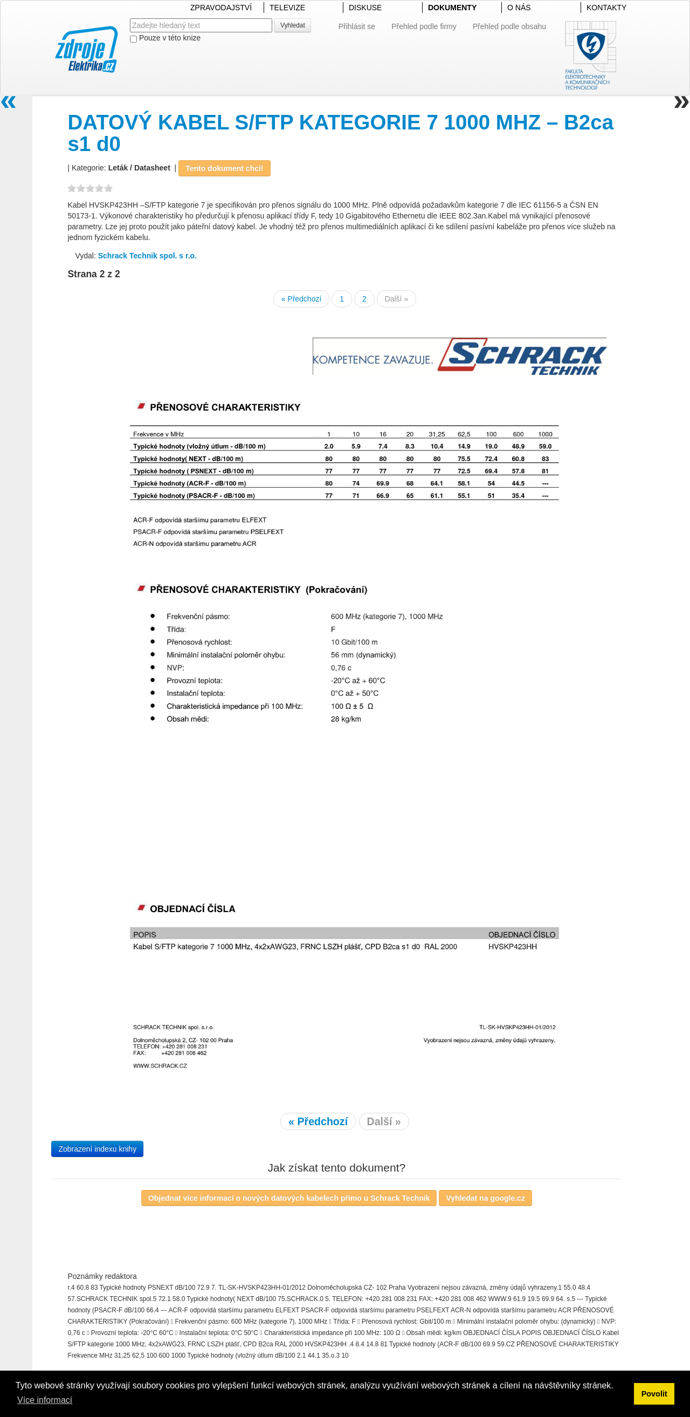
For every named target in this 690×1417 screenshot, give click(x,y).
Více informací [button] (44, 1400)
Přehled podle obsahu (509, 26)
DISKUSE (365, 7)
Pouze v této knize (165, 38)
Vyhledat (292, 25)
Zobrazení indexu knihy (97, 1149)
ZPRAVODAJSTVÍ (221, 7)
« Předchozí (301, 299)
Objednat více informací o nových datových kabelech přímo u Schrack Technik (289, 1198)
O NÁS (519, 7)
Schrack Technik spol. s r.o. (147, 255)
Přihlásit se (357, 26)
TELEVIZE (287, 7)
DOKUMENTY (452, 7)
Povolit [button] (654, 1393)
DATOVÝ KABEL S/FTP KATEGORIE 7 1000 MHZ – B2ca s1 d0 (340, 133)
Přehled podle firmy (424, 26)
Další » (397, 299)
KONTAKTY (606, 7)
